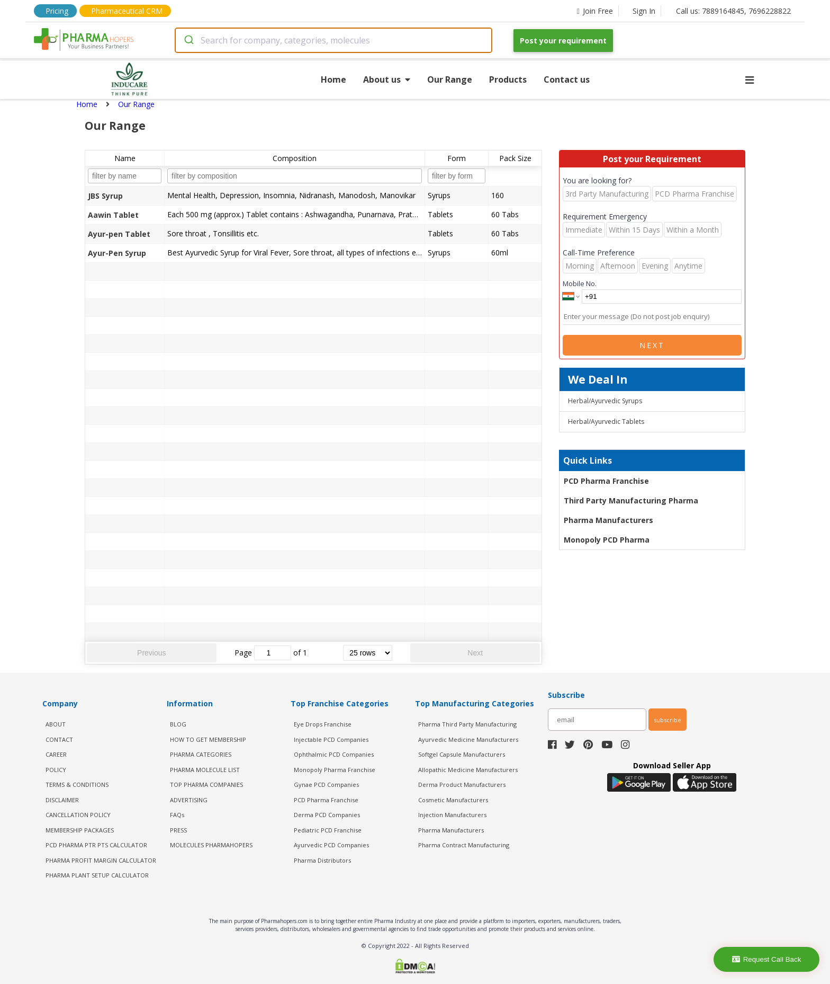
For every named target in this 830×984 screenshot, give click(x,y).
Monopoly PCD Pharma (606, 540)
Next (475, 653)
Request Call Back (766, 959)
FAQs (177, 815)
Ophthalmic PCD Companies (334, 754)
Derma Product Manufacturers (462, 784)
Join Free (595, 10)
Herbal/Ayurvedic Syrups (605, 400)
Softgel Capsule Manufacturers (461, 754)
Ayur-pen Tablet (119, 234)
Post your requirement (563, 41)
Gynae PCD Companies (326, 784)
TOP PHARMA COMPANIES (206, 784)
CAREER (56, 754)
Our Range (449, 79)
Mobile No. (580, 283)
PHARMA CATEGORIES (200, 754)
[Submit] (188, 40)
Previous (151, 653)
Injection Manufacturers (452, 815)
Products (508, 79)
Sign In (644, 11)
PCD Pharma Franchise (606, 481)
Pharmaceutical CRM (127, 11)
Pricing (57, 11)
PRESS (178, 830)
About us (386, 79)
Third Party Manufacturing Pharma (631, 500)
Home (333, 79)
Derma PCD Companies (327, 815)
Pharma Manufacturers (608, 520)
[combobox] (333, 40)
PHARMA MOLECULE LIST (205, 770)
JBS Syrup (105, 196)
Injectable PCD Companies (331, 739)
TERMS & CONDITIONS (77, 784)
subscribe (667, 720)
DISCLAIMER (62, 800)
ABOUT (56, 724)
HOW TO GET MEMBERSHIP (208, 739)
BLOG (178, 724)
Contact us (567, 79)
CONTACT (59, 739)
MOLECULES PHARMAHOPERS (211, 845)
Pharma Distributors (322, 860)
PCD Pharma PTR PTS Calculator (96, 845)
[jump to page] (272, 652)
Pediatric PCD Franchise (328, 830)
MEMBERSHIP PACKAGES (80, 830)
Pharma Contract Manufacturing (463, 845)
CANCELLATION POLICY (78, 815)
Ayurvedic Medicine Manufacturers (468, 739)
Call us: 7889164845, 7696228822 (733, 11)
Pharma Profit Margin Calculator (101, 860)
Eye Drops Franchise (322, 724)
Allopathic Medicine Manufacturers (468, 770)
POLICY (56, 770)
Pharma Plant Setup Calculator (97, 875)
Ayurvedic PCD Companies (331, 845)
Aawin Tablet (113, 215)
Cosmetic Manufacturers (453, 800)
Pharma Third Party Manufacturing (467, 724)
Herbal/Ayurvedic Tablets (606, 421)
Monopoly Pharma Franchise (334, 770)
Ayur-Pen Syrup (117, 253)
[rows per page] (367, 653)
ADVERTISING (189, 800)
